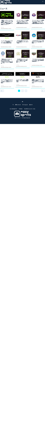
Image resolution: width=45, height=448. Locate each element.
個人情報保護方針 (13, 108)
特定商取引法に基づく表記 (29, 108)
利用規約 (20, 108)
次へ (43, 90)
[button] (42, 1)
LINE (31, 104)
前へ (2, 90)
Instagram (25, 104)
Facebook (18, 104)
